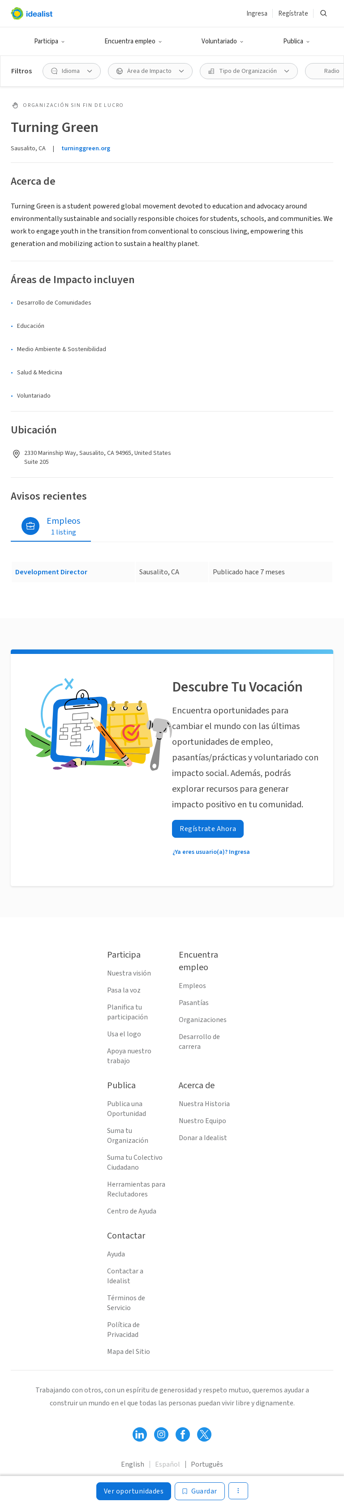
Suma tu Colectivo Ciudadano (135, 1162)
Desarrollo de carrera (199, 1042)
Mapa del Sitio (128, 1352)
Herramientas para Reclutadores (136, 1189)
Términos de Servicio (126, 1303)
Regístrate (293, 13)
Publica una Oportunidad (126, 1109)
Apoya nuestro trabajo (129, 1056)
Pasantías (194, 1003)
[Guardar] (200, 1491)
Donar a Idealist (203, 1138)
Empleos (192, 986)
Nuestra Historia (204, 1104)
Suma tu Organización (127, 1135)
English (132, 1464)
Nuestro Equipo (202, 1121)
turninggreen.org (85, 148)
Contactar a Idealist (125, 1276)
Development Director (51, 572)
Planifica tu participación (127, 1012)
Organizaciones (203, 1020)
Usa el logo (124, 1034)
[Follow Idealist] (140, 1434)
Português (207, 1464)
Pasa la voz (124, 990)
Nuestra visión (129, 973)
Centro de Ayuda (131, 1211)
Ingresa (256, 13)
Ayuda (116, 1254)
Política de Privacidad (123, 1330)
